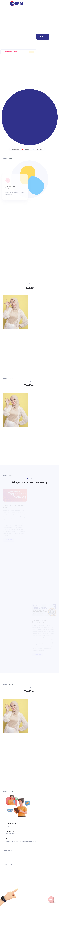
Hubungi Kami (12, 799)
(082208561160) (10, 842)
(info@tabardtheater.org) (13, 834)
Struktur (13, 24)
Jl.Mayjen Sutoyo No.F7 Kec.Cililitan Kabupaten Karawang (21, 849)
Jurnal (12, 16)
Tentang (12, 12)
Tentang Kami (12, 164)
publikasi (42, 37)
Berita (12, 20)
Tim (11, 28)
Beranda (12, 8)
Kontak (12, 32)
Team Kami (11, 288)
